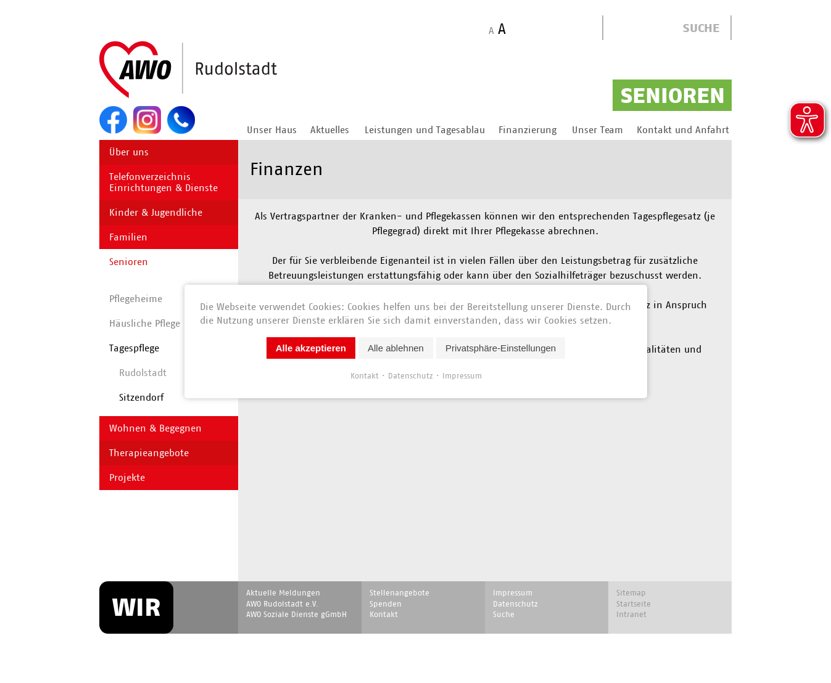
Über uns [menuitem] (129, 152)
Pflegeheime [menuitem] (135, 299)
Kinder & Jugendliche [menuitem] (155, 212)
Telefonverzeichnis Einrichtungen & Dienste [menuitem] (163, 182)
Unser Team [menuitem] (597, 130)
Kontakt (364, 375)
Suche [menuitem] (504, 614)
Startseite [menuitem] (633, 603)
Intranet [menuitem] (631, 614)
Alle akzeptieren (310, 348)
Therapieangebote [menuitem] (149, 453)
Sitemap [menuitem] (631, 592)
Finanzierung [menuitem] (527, 130)
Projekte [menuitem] (127, 477)
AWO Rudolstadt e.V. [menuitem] (282, 603)
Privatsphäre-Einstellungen (500, 348)
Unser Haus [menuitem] (272, 130)
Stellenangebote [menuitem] (399, 592)
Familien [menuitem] (128, 237)
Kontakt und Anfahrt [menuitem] (683, 130)
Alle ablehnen (396, 348)
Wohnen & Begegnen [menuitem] (155, 428)
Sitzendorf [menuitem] (141, 397)
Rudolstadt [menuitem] (143, 372)
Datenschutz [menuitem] (515, 603)
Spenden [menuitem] (386, 603)
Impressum (461, 375)
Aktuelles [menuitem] (329, 130)
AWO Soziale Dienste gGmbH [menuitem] (296, 614)
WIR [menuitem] (136, 607)
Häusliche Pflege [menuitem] (144, 323)
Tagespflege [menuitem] (134, 348)
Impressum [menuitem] (512, 592)
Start (217, 70)
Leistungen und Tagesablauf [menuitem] (426, 130)
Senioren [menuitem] (128, 262)
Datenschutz (409, 375)
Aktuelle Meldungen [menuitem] (283, 592)
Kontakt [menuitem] (384, 614)
